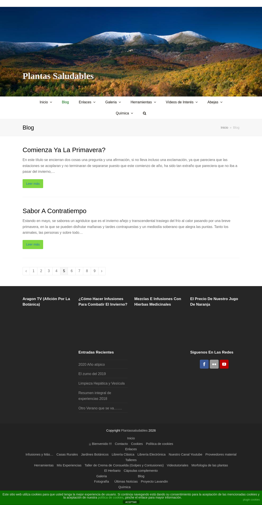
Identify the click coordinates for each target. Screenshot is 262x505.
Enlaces (131, 449)
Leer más (33, 183)
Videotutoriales (177, 465)
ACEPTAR (131, 502)
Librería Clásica (123, 454)
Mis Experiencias (69, 465)
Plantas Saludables (58, 76)
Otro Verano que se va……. (100, 408)
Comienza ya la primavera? (64, 149)
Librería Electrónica (151, 454)
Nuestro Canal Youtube (185, 454)
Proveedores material (220, 454)
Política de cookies (159, 444)
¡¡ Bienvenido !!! (100, 444)
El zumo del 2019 (92, 374)
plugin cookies (251, 499)
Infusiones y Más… (39, 454)
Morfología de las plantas (209, 465)
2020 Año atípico (92, 364)
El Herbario (112, 470)
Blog (141, 476)
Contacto (121, 444)
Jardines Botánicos (95, 454)
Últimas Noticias (126, 481)
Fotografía (101, 481)
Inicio (224, 127)
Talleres (131, 460)
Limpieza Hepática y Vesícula (102, 383)
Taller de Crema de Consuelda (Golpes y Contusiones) (124, 465)
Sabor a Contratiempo (55, 210)
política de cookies (110, 497)
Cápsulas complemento (141, 470)
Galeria (101, 476)
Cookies (137, 444)
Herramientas (44, 465)
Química (124, 487)
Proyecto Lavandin (154, 481)
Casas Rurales (67, 454)
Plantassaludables (134, 430)
